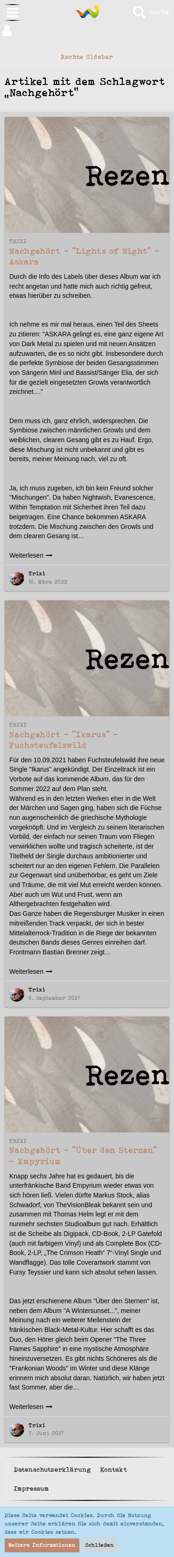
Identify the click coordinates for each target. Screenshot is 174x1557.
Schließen (99, 1545)
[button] (87, 30)
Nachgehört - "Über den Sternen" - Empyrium (83, 1155)
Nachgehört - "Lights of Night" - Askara (84, 256)
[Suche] (150, 11)
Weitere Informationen (42, 1545)
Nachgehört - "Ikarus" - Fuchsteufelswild (63, 740)
